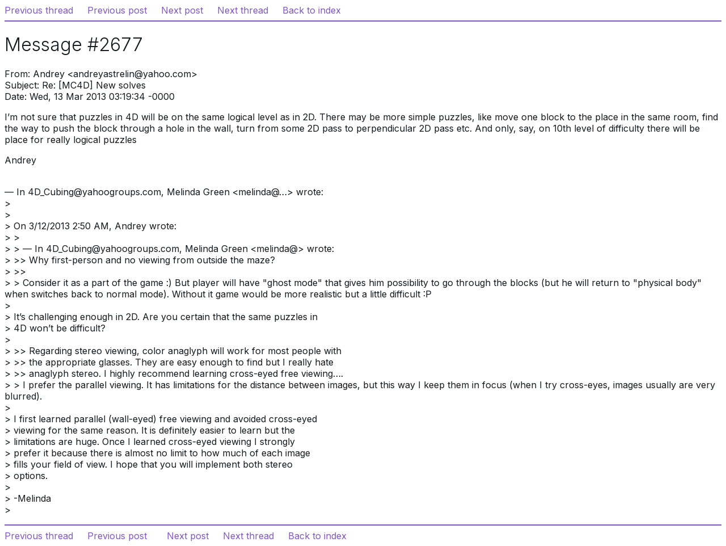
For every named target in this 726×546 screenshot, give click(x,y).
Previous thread (39, 10)
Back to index (311, 10)
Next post (182, 10)
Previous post (117, 10)
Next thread (242, 10)
